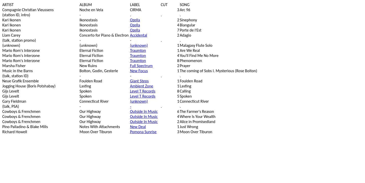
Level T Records (142, 91)
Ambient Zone (141, 86)
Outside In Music (144, 111)
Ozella (135, 20)
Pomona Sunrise (143, 131)
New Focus (139, 70)
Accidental (138, 35)
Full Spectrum (141, 65)
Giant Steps (139, 81)
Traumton (138, 50)
